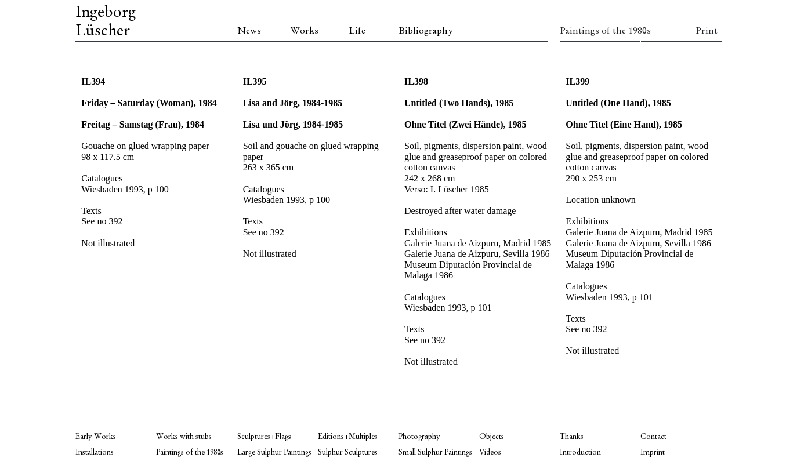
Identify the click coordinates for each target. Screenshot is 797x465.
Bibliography (425, 31)
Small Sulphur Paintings (435, 452)
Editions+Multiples (348, 437)
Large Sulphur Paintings (274, 452)
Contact (653, 437)
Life (357, 31)
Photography (419, 437)
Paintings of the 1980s (600, 31)
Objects (491, 437)
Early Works (95, 437)
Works (304, 31)
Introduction (580, 452)
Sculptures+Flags (264, 437)
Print (706, 31)
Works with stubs (184, 437)
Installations (94, 452)
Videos (490, 452)
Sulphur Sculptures (348, 452)
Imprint (652, 452)
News (249, 31)
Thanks (572, 437)
